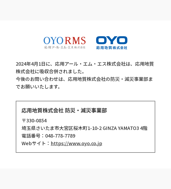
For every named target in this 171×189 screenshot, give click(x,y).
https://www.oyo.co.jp (76, 143)
